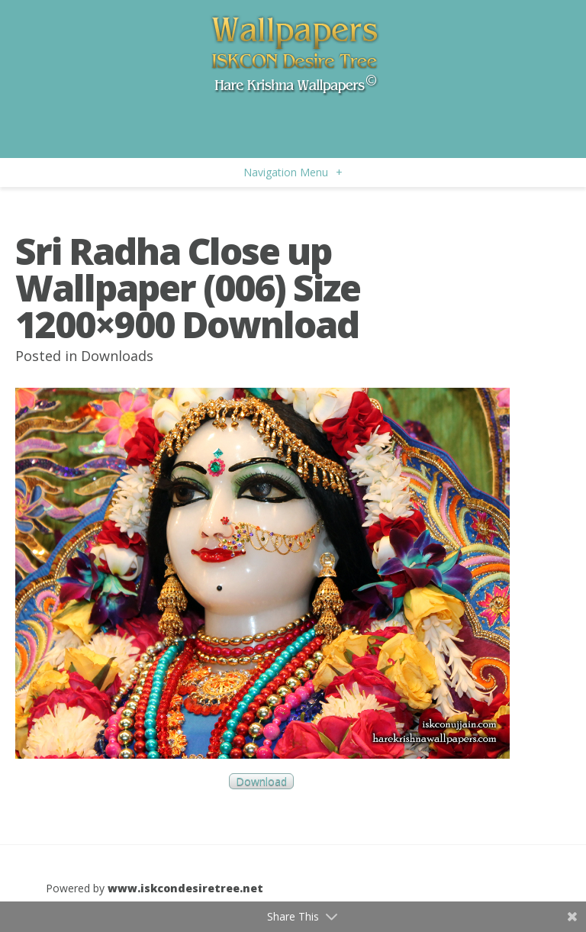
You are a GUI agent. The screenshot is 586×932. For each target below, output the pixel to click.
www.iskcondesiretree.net (185, 888)
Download (261, 781)
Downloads (117, 356)
